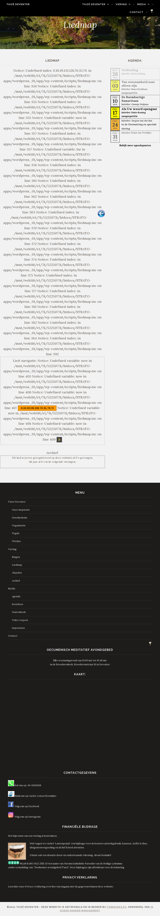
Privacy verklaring (35, 886)
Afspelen (17, 572)
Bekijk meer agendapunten (135, 145)
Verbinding (130, 70)
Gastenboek (19, 612)
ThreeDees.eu (116, 907)
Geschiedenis (19, 517)
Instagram (34, 816)
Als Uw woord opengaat (139, 109)
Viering (123, 4)
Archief (16, 580)
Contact (138, 12)
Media (143, 4)
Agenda (16, 596)
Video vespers (20, 620)
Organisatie (19, 525)
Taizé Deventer (16, 4)
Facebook (33, 806)
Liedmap (17, 564)
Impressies (18, 628)
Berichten (17, 604)
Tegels (15, 533)
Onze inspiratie (21, 509)
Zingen (16, 557)
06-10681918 (34, 785)
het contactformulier (44, 795)
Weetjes (16, 541)
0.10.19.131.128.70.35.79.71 (37, 408)
